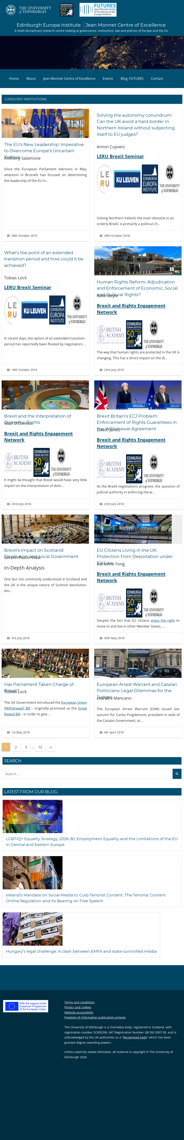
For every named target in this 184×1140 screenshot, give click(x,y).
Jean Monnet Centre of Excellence (69, 78)
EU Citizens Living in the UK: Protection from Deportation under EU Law (137, 563)
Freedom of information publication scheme (95, 1024)
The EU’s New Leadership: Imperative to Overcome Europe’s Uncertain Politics (42, 151)
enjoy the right (163, 627)
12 (40, 753)
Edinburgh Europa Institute (91, 25)
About (31, 78)
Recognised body (135, 1044)
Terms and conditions (79, 1009)
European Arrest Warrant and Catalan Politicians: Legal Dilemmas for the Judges (138, 697)
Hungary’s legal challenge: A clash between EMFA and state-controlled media (86, 957)
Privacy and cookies (77, 1014)
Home (14, 78)
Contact (157, 78)
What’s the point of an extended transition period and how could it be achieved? (43, 259)
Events (108, 78)
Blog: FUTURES (132, 78)
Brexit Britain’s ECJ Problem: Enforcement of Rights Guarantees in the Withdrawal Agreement (137, 429)
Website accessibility (78, 1019)
